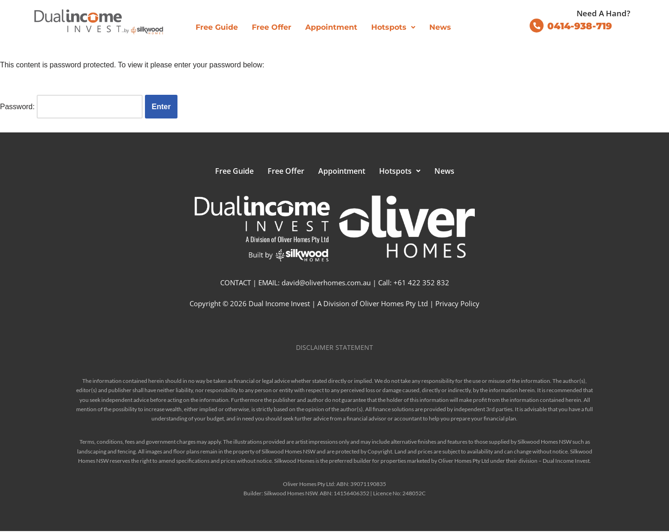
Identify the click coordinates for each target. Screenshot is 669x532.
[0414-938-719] (536, 25)
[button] (393, 27)
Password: (71, 106)
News (440, 27)
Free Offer (271, 27)
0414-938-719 (579, 26)
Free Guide (217, 27)
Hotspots (393, 27)
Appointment (331, 27)
